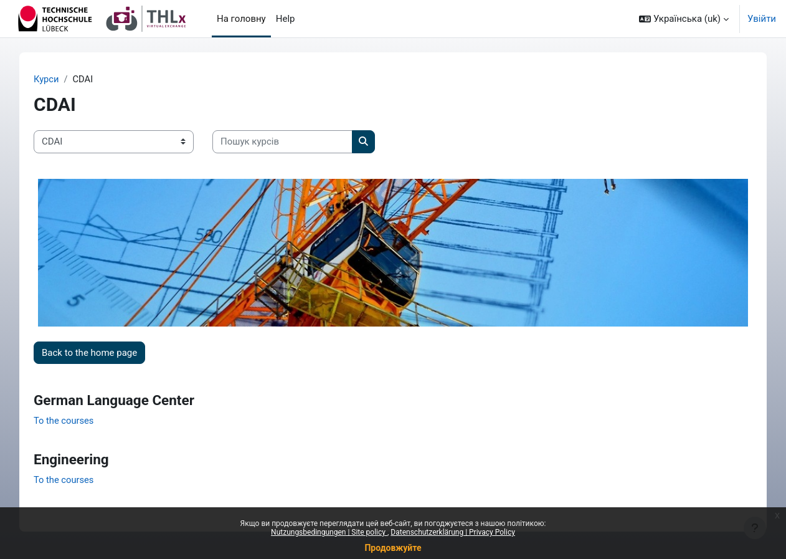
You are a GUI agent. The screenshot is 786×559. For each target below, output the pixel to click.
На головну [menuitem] (241, 18)
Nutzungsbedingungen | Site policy (329, 532)
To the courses (75, 417)
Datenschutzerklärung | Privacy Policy (453, 532)
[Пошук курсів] (293, 142)
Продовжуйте (392, 548)
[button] (684, 18)
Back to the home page (100, 349)
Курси (57, 79)
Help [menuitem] (285, 18)
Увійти (761, 18)
